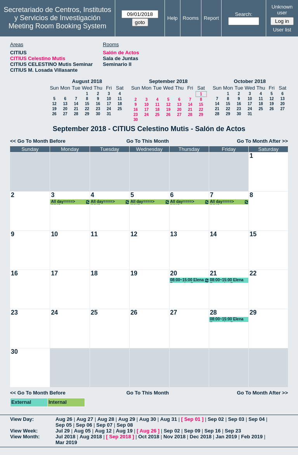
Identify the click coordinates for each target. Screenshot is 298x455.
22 (87, 109)
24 (109, 109)
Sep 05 (63, 425)
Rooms (191, 18)
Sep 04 (256, 419)
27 (65, 114)
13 (65, 104)
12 (54, 104)
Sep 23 (233, 431)
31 (109, 114)
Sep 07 (104, 425)
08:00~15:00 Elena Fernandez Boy (190, 280)
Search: (244, 14)
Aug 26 (63, 419)
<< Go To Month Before (38, 141)
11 (120, 99)
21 (76, 109)
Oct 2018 (148, 436)
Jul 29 (62, 431)
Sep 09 (192, 431)
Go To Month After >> (262, 141)
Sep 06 (84, 425)
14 (76, 104)
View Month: (25, 436)
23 (98, 109)
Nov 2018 (174, 436)
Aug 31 (168, 419)
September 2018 (168, 81)
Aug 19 (124, 431)
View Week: (24, 431)
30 (98, 114)
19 (54, 109)
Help (172, 18)
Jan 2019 (226, 436)
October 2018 (250, 81)
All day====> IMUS (70, 201)
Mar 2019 (66, 442)
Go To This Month (147, 141)
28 (76, 114)
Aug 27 (84, 419)
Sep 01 (192, 419)
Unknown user (282, 10)
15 (87, 104)
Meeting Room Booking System (57, 26)
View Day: (22, 419)
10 (109, 99)
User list (282, 30)
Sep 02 (216, 419)
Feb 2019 (252, 436)
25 (120, 109)
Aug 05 (82, 431)
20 (65, 109)
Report (211, 18)
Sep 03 (236, 419)
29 (87, 114)
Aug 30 (147, 419)
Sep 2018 (120, 436)
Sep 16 (212, 431)
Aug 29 (126, 419)
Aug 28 (105, 419)
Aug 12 (103, 431)
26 (54, 114)
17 (109, 104)
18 (120, 104)
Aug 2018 (91, 436)
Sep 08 (125, 425)
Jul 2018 (65, 436)
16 (98, 104)
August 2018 (87, 81)
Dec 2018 (200, 436)
